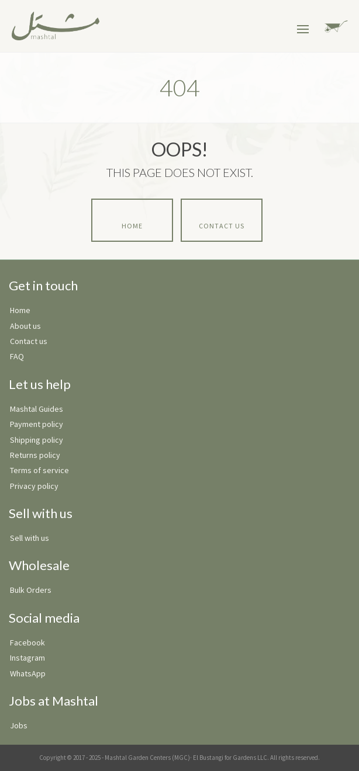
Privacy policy (34, 486)
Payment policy (36, 424)
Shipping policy (36, 440)
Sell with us (29, 538)
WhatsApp (28, 673)
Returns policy (35, 455)
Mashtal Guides (36, 409)
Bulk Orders (30, 590)
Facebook (27, 642)
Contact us (28, 341)
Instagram (27, 657)
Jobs (18, 725)
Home (132, 225)
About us (25, 326)
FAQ (17, 356)
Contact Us (221, 225)
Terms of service (39, 470)
